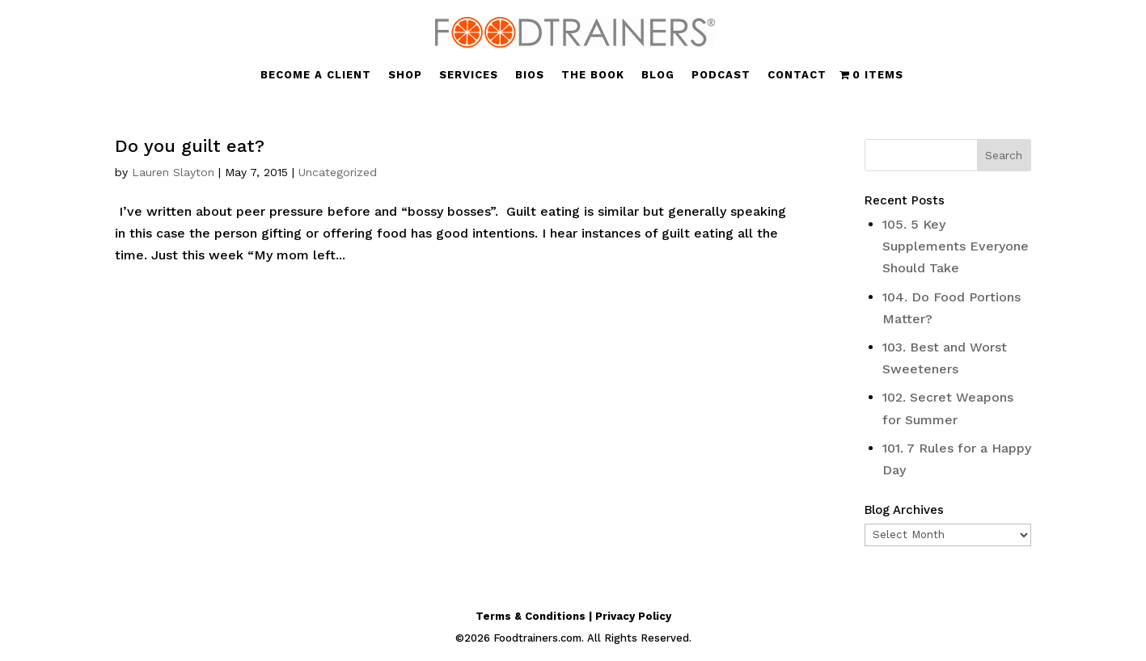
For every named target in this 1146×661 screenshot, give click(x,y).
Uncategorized (337, 172)
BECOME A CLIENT (315, 75)
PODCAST (721, 75)
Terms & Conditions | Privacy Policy (573, 616)
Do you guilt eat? (189, 146)
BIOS (529, 75)
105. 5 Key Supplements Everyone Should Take (955, 246)
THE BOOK (592, 75)
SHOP (405, 75)
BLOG (657, 75)
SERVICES (468, 75)
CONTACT (797, 75)
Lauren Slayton (173, 172)
